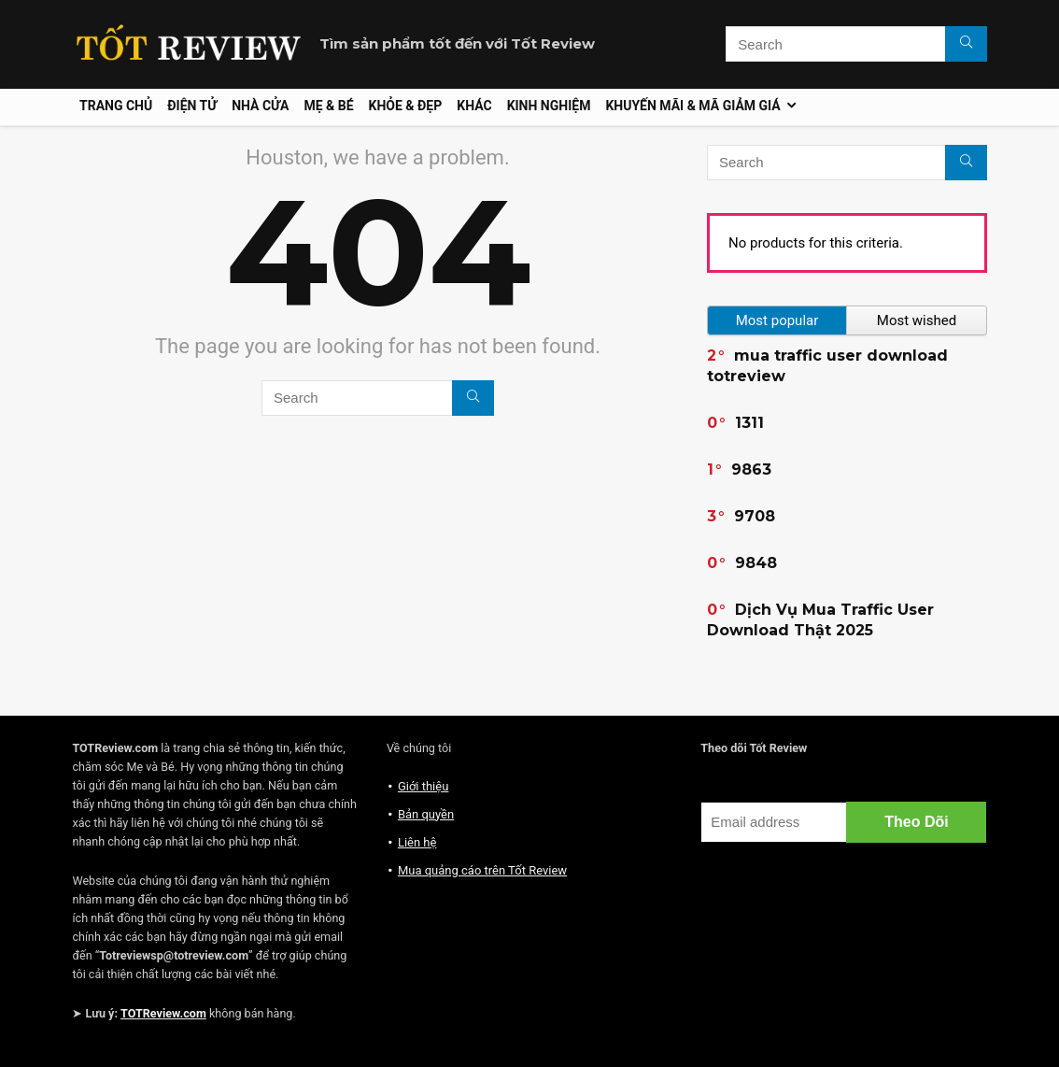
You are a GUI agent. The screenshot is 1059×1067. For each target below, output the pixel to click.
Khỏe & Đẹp (406, 105)
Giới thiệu (423, 786)
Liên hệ (417, 842)
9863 (751, 469)
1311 (749, 423)
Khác (474, 105)
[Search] (966, 44)
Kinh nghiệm (549, 105)
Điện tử (192, 105)
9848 (756, 563)
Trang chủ (115, 105)
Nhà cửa (260, 105)
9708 (754, 516)
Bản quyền (426, 814)
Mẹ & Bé (328, 105)
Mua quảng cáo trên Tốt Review (482, 870)
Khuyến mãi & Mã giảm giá (692, 105)
